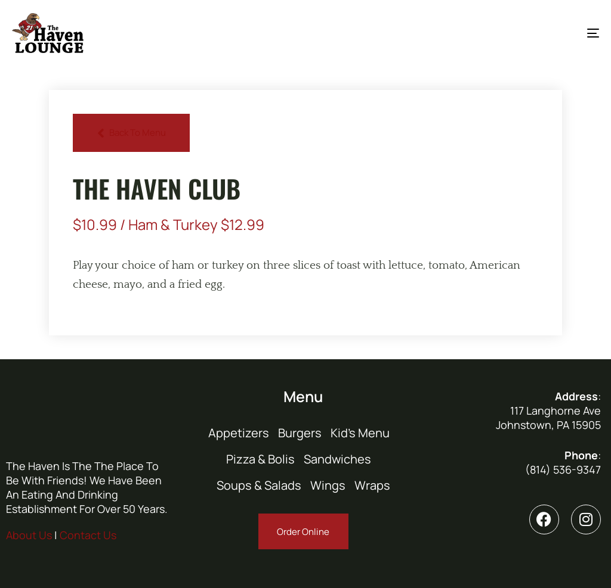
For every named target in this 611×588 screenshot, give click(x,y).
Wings (327, 485)
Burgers (300, 433)
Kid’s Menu (360, 433)
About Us (29, 535)
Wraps (372, 485)
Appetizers (238, 433)
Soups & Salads (259, 485)
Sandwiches (337, 459)
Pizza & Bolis (260, 459)
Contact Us (88, 535)
